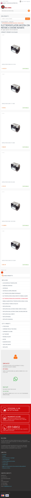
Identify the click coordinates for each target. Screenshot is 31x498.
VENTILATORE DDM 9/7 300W (8, 142)
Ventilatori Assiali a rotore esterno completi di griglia (14, 309)
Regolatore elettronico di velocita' (10, 303)
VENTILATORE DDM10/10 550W (9, 260)
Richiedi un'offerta (6, 468)
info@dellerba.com (8, 486)
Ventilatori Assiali (7, 306)
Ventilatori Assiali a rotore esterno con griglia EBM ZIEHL (15, 311)
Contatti (4, 456)
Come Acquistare (5, 459)
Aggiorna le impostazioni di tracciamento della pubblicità (14, 466)
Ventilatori (11, 22)
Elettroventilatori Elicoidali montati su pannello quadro (15, 296)
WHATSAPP (5, 387)
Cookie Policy (5, 464)
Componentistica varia (7, 331)
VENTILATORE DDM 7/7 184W (8, 103)
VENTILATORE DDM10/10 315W (9, 64)
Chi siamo (4, 454)
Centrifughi (5, 288)
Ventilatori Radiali (7, 316)
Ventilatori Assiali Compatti (9, 314)
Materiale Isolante (7, 336)
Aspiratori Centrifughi (7, 285)
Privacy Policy (5, 463)
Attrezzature (6, 326)
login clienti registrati (25, 1)
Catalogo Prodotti (4, 22)
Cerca (27, 18)
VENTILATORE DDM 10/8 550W (8, 221)
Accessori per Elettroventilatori (10, 283)
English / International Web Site (9, 3)
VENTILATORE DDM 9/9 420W (8, 182)
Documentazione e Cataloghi (8, 457)
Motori (4, 339)
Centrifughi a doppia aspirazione (9, 290)
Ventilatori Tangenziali (8, 319)
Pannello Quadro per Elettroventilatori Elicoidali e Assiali (15, 301)
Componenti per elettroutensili (9, 329)
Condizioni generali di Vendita (8, 461)
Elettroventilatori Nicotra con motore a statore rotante (15, 298)
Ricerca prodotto (7, 275)
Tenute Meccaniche (7, 344)
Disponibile (26, 68)
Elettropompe (6, 334)
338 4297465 (6, 391)
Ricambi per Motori (7, 342)
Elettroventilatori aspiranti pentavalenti (12, 293)
